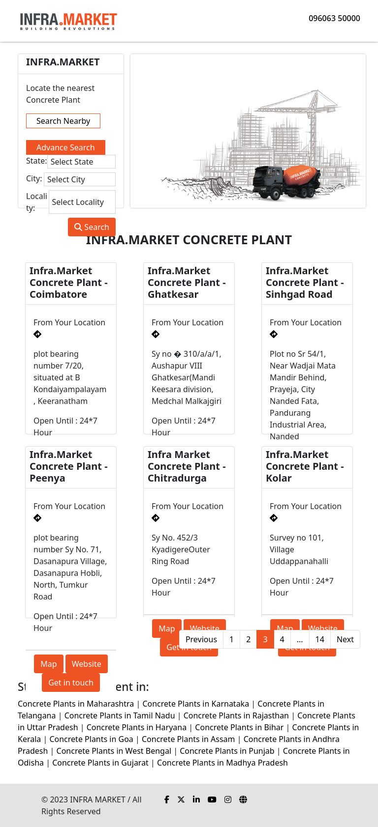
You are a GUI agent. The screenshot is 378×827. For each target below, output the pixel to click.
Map (48, 663)
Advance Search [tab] (65, 147)
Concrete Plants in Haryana (137, 727)
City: (34, 178)
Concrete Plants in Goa (91, 739)
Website (86, 663)
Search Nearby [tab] (63, 120)
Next (345, 639)
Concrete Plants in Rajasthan (236, 715)
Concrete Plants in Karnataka (195, 703)
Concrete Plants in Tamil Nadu (119, 715)
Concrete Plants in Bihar (239, 727)
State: (36, 160)
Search (91, 227)
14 (319, 639)
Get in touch (71, 682)
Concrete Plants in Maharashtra (76, 703)
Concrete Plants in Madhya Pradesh (222, 762)
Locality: (36, 202)
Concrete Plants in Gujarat (100, 762)
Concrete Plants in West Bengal (114, 750)
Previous (201, 639)
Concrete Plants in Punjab (227, 750)
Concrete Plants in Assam (188, 739)
